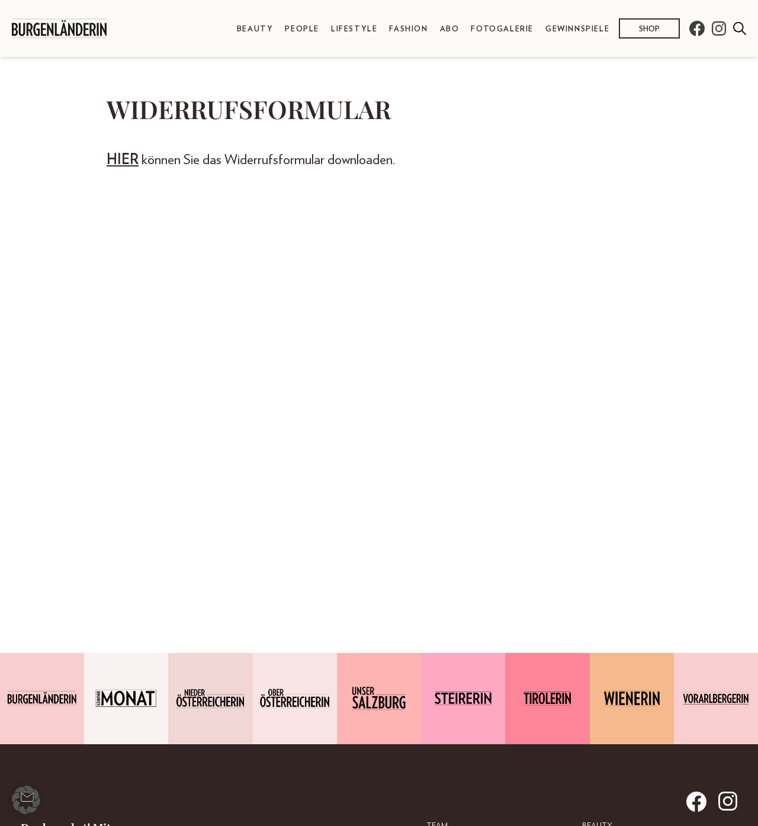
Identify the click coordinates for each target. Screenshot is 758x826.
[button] (26, 800)
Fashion (408, 29)
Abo (450, 29)
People (302, 29)
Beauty (255, 29)
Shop (649, 29)
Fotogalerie (502, 29)
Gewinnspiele (577, 29)
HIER (123, 160)
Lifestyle (354, 29)
